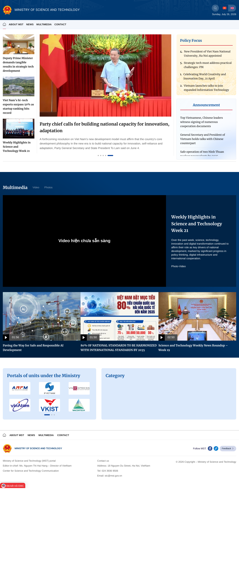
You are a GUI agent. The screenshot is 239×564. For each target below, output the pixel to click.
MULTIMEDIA (44, 24)
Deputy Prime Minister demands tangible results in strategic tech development (18, 65)
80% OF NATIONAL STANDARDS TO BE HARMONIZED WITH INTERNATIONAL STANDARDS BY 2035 (119, 348)
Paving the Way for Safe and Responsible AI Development (33, 348)
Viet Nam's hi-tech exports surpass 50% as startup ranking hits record (18, 107)
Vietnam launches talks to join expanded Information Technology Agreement (206, 91)
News (30, 24)
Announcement (206, 105)
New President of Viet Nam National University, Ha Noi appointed (207, 54)
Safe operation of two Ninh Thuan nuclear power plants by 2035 (202, 154)
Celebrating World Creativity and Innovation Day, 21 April (204, 77)
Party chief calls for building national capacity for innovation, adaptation (105, 127)
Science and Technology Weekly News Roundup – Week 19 (193, 348)
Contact (60, 24)
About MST (16, 24)
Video (35, 187)
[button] (47, 414)
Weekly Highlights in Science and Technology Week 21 (17, 147)
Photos (48, 187)
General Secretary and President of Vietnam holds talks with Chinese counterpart (202, 140)
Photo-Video (178, 266)
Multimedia (46, 435)
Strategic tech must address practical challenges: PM (208, 66)
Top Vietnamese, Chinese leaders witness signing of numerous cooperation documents (201, 123)
